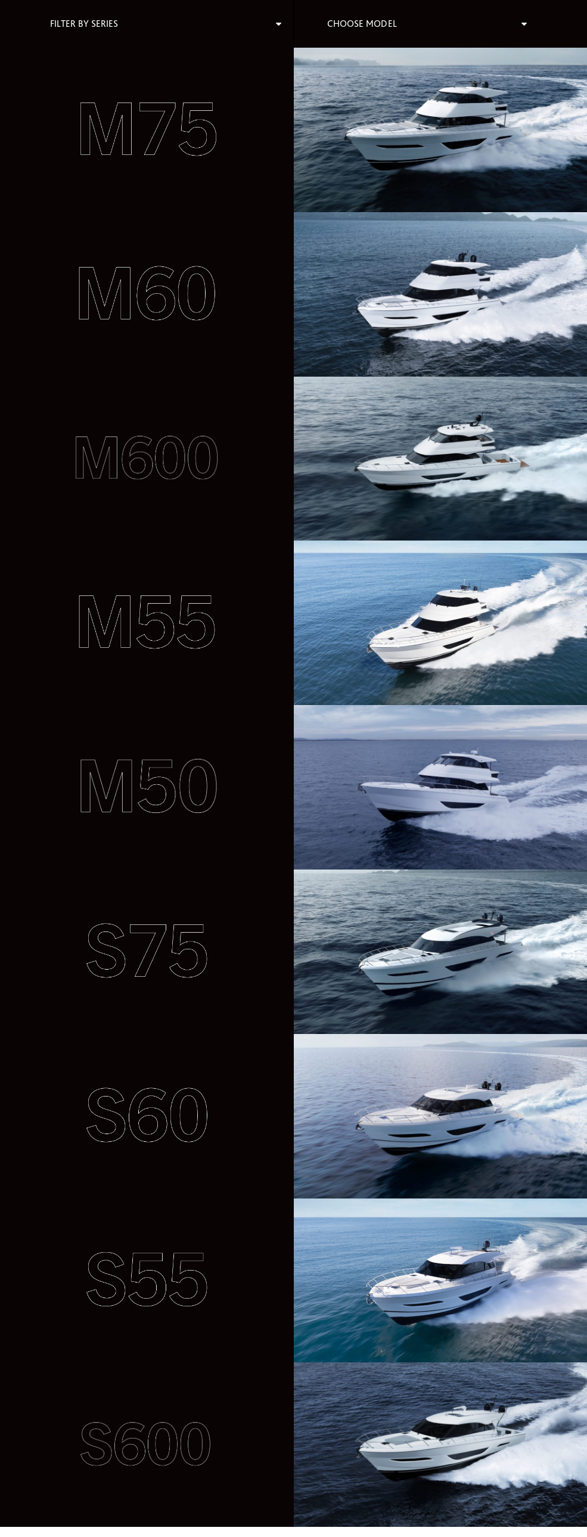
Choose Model (362, 23)
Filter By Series (84, 23)
